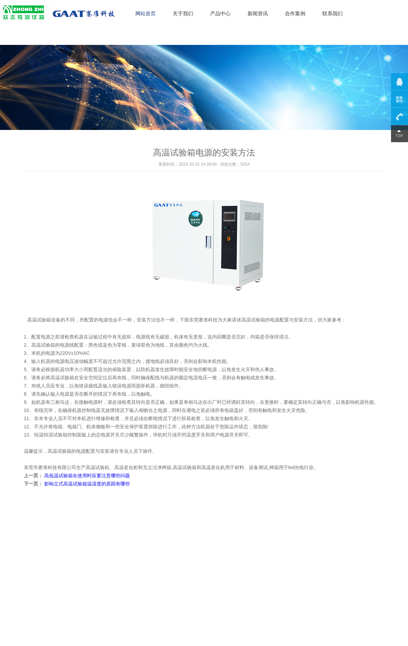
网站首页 (145, 13)
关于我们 (183, 13)
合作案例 (295, 13)
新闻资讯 (258, 13)
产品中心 (220, 13)
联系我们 (332, 13)
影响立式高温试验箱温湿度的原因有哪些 (87, 483)
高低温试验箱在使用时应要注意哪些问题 (87, 475)
